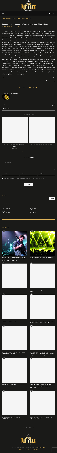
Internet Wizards (41, 447)
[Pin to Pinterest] (35, 88)
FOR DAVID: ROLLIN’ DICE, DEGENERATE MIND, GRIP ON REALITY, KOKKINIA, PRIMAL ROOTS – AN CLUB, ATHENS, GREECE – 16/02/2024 (14, 259)
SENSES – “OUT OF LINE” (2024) (9, 384)
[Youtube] (49, 13)
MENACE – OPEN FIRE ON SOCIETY (10, 321)
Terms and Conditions (24, 449)
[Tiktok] (51, 13)
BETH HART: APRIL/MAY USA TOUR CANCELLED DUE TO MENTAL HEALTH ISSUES (14, 352)
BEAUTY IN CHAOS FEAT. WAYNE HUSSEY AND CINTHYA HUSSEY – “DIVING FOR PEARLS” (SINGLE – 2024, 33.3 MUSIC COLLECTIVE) (42, 353)
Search (4, 196)
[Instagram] (48, 13)
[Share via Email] (36, 88)
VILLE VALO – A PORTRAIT (8, 290)
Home (3, 18)
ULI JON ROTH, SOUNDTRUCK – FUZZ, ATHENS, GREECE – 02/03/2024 (41, 417)
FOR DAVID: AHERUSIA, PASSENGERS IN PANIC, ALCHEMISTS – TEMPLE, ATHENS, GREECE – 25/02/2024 (40, 386)
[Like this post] (30, 88)
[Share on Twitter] (33, 88)
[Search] (54, 13)
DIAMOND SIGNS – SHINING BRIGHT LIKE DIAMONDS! (11, 417)
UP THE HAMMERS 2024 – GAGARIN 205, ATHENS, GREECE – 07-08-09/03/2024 (41, 258)
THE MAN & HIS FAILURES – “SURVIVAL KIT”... (42, 145)
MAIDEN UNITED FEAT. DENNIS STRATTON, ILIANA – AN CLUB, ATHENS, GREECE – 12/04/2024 (42, 321)
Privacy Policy (34, 449)
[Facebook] (46, 13)
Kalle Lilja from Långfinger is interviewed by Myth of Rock (42, 290)
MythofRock (9, 26)
